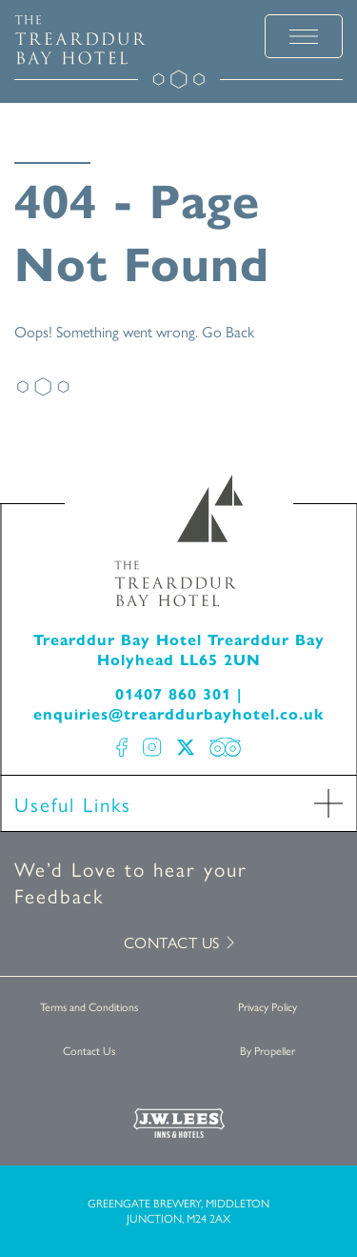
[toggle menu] (304, 36)
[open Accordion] (328, 803)
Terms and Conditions (89, 1006)
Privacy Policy (267, 1006)
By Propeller (267, 1050)
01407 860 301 (173, 693)
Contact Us (89, 1050)
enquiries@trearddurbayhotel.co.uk (179, 713)
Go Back (228, 331)
